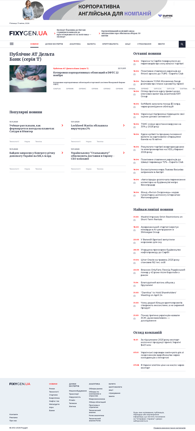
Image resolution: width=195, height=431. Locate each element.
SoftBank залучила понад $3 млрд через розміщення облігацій (160, 105)
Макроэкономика (97, 399)
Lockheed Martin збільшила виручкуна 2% (98, 127)
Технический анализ (95, 411)
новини (34, 44)
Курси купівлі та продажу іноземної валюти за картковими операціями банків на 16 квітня (161, 137)
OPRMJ (106, 89)
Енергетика (54, 398)
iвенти (161, 44)
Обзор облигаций (97, 402)
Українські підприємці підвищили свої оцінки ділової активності (163, 115)
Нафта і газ (54, 401)
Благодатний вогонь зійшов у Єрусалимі (159, 284)
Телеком (73, 403)
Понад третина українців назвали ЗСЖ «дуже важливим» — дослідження (160, 318)
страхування (144, 44)
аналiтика (94, 384)
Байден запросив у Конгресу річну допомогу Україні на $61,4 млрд (36, 154)
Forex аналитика (96, 415)
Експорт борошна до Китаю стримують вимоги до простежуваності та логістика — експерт (72, 33)
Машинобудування (78, 391)
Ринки (52, 389)
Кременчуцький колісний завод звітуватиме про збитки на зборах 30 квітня (119, 33)
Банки (52, 410)
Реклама (13, 418)
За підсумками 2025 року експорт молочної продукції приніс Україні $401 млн (161, 342)
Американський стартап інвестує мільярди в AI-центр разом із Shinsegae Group (160, 229)
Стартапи (53, 395)
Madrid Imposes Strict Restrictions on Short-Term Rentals (162, 218)
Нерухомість (75, 397)
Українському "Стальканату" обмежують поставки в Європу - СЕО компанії (98, 155)
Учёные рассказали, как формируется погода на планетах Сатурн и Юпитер (36, 128)
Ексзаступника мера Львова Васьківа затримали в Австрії (162, 171)
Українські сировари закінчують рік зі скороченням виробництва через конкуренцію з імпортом (162, 355)
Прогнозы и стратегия (94, 406)
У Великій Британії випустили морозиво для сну (159, 241)
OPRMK (119, 89)
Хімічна (72, 406)
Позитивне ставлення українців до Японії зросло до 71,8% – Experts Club (162, 72)
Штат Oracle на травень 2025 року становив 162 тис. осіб (160, 261)
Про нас (13, 421)
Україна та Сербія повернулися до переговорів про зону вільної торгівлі (162, 62)
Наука (27, 142)
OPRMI (95, 89)
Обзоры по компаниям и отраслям (95, 394)
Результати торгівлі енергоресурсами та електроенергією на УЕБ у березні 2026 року (162, 149)
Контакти (13, 414)
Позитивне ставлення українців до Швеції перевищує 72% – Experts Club (162, 161)
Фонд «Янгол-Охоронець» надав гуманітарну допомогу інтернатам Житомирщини (160, 195)
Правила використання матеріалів (169, 428)
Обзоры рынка (95, 389)
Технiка (38, 142)
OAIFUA (57, 89)
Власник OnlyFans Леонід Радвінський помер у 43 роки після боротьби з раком (163, 272)
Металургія (54, 404)
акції (128, 44)
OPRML (132, 89)
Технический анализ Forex (95, 420)
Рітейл (72, 400)
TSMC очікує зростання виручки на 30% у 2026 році (161, 125)
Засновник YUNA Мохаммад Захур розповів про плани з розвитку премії (162, 82)
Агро (51, 407)
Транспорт (74, 394)
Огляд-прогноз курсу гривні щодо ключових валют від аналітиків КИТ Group (161, 94)
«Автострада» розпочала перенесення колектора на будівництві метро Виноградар (163, 182)
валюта (91, 44)
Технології (14, 142)
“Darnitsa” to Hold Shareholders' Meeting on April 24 (159, 294)
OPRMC (82, 89)
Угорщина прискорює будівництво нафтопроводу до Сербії (161, 251)
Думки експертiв (54, 44)
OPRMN (69, 89)
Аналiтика (75, 44)
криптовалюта (110, 44)
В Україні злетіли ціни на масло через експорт (162, 366)
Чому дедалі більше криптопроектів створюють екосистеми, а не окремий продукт (162, 305)
